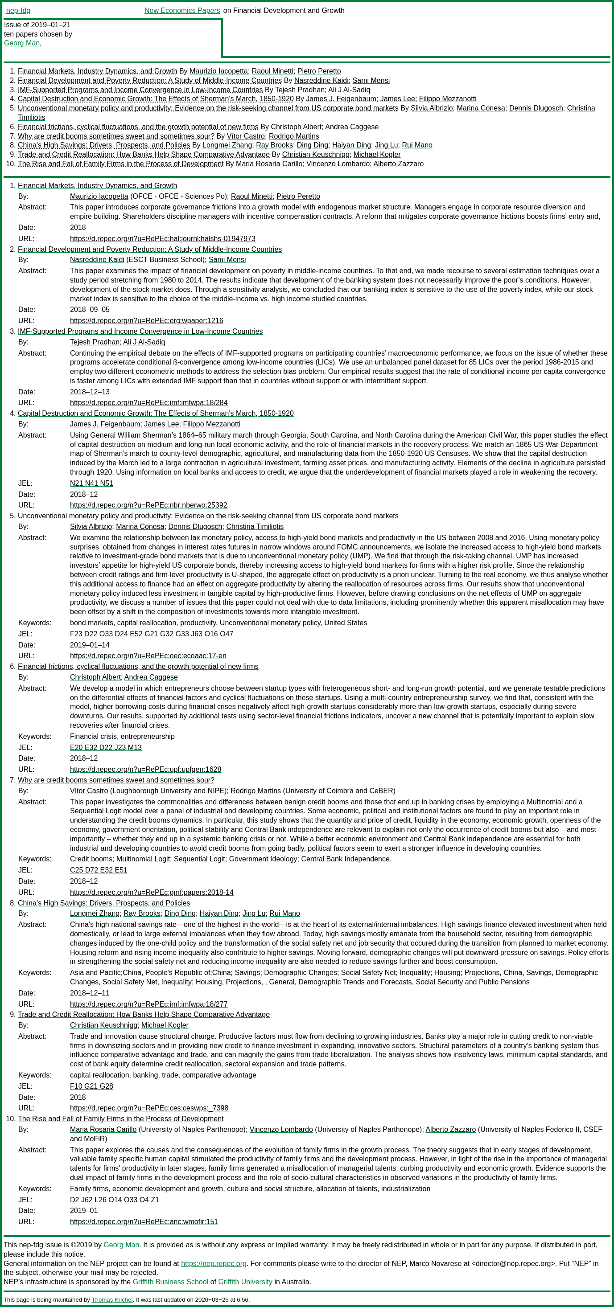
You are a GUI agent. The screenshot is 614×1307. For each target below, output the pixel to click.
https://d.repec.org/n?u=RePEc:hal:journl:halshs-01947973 (162, 238)
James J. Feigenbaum (341, 98)
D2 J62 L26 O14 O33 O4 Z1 (114, 1200)
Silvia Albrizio (432, 108)
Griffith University (245, 1282)
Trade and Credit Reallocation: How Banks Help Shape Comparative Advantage (144, 154)
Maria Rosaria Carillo (269, 164)
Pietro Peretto (319, 71)
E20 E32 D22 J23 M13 (106, 747)
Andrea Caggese (352, 127)
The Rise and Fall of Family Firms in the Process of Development (121, 164)
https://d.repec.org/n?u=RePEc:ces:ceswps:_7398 (149, 1108)
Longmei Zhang (227, 145)
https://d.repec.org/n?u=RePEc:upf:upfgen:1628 (145, 769)
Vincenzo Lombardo (338, 164)
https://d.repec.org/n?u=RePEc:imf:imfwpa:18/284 (149, 402)
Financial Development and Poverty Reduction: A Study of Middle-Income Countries (150, 80)
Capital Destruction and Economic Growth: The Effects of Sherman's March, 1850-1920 (156, 98)
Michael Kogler (377, 154)
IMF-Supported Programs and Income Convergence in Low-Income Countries (140, 90)
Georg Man (22, 43)
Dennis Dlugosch (536, 108)
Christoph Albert (296, 127)
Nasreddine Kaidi (321, 80)
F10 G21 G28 (91, 1086)
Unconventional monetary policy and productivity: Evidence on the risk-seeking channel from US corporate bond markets (208, 108)
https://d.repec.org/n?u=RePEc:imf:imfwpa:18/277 (149, 1004)
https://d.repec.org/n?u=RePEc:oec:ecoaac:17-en (148, 656)
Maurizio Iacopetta (219, 71)
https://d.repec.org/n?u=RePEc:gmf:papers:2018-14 (152, 892)
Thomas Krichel (111, 1299)
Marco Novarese (435, 1263)
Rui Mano (417, 145)
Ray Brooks (274, 145)
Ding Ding (312, 145)
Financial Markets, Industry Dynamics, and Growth (97, 71)
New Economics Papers (182, 10)
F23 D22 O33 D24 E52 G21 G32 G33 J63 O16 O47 (151, 634)
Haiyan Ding (351, 145)
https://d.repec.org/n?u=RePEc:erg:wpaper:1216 (146, 320)
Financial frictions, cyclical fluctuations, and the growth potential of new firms (138, 127)
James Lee (397, 98)
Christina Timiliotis (255, 526)
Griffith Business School (171, 1282)
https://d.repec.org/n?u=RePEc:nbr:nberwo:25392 (148, 505)
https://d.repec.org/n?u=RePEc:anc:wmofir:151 (144, 1221)
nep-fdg (18, 10)
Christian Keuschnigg (316, 154)
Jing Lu (386, 145)
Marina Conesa (481, 108)
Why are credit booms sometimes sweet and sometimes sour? (116, 136)
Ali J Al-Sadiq (349, 90)
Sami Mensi (371, 80)
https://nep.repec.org (214, 1263)
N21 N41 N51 (91, 483)
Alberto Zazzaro (398, 164)
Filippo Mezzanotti (448, 98)
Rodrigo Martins (294, 136)
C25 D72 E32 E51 (99, 870)
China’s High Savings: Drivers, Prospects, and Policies (104, 145)
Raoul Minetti (272, 71)
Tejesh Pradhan (300, 90)
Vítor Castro (246, 136)
